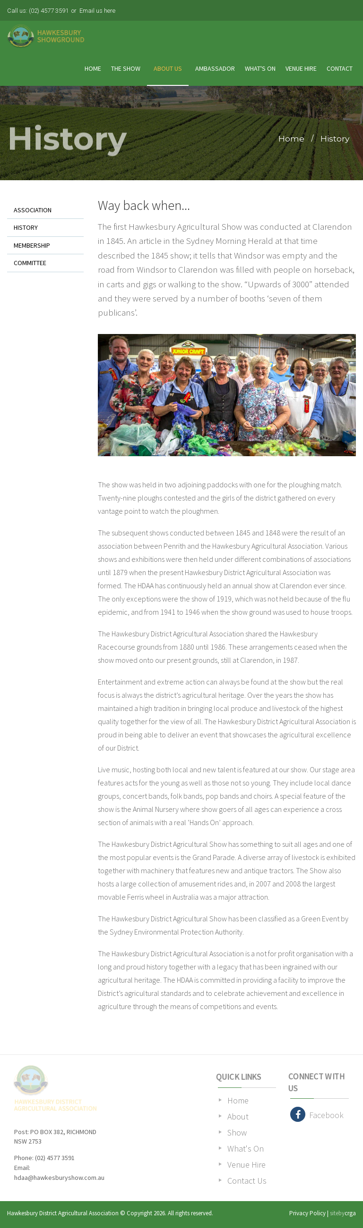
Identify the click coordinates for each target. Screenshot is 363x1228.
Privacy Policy (307, 1213)
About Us (168, 68)
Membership (32, 245)
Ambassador (215, 68)
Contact (340, 68)
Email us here (97, 10)
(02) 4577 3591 (49, 10)
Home (93, 68)
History (334, 138)
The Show (125, 68)
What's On (260, 68)
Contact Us (247, 1180)
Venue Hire (301, 68)
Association (33, 210)
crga (350, 1213)
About (238, 1116)
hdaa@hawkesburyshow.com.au (59, 1177)
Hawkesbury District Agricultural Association (63, 1213)
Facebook (317, 1114)
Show (237, 1132)
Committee (30, 263)
